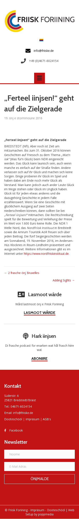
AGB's (47, 419)
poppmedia (46, 514)
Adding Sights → (64, 280)
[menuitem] (40, 39)
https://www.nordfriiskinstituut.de (46, 254)
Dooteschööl (13, 419)
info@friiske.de (23, 413)
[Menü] (39, 78)
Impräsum (32, 419)
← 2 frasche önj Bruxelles (21, 273)
